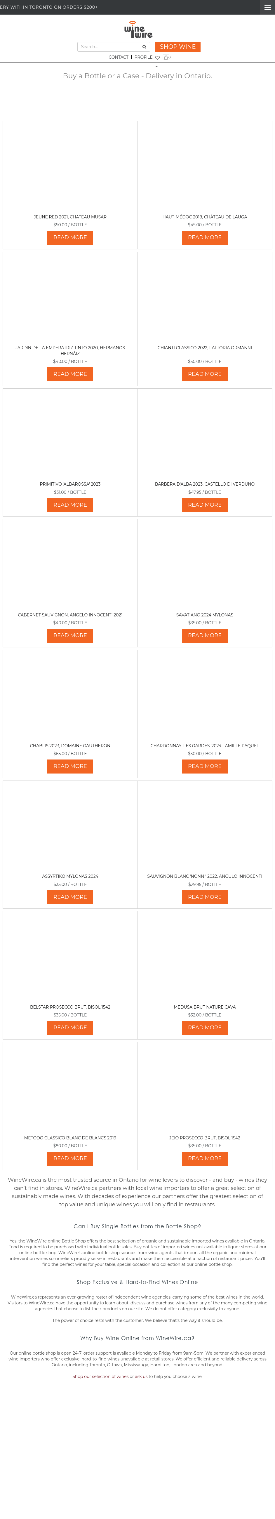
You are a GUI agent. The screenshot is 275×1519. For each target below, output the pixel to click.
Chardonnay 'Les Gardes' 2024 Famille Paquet (205, 745)
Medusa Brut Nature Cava (205, 1007)
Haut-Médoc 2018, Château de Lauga (204, 217)
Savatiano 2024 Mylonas (204, 615)
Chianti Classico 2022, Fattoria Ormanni (205, 347)
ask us (141, 1376)
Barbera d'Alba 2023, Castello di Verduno (205, 484)
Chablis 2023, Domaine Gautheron (70, 745)
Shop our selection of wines (100, 1376)
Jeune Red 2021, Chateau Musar (70, 217)
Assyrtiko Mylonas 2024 (70, 876)
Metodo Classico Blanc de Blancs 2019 (70, 1138)
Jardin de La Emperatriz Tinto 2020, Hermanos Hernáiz (70, 350)
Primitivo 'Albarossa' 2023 (70, 484)
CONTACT (118, 57)
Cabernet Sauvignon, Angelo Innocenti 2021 (70, 615)
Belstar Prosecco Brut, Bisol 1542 (70, 1007)
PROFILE (143, 57)
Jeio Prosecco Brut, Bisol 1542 (204, 1138)
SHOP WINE (178, 46)
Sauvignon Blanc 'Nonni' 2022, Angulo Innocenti (204, 876)
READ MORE (70, 237)
